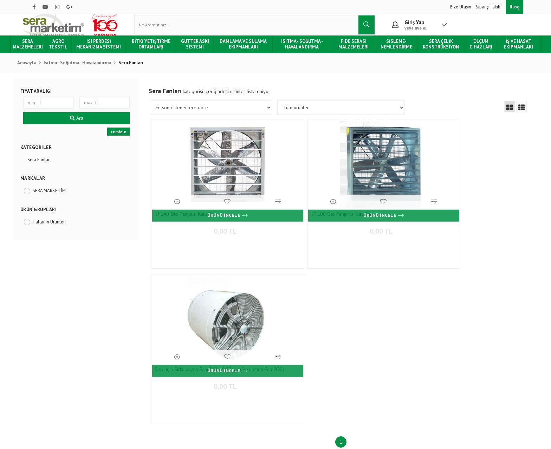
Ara (86, 125)
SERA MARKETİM (62, 197)
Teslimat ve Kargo (131, 353)
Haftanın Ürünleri (62, 229)
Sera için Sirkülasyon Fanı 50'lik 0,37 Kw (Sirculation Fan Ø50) (377, 219)
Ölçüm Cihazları (467, 50)
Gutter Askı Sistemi (202, 50)
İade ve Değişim (128, 363)
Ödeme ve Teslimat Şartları (139, 332)
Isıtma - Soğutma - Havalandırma (301, 50)
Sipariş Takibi (489, 7)
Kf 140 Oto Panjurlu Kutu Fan (194, 217)
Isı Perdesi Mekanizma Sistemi (112, 50)
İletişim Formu (207, 343)
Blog (515, 7)
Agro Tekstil (74, 50)
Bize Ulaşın (461, 7)
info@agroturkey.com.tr (305, 379)
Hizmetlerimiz (46, 343)
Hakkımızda (44, 332)
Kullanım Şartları (129, 384)
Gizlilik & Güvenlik (131, 374)
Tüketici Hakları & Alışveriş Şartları (66, 363)
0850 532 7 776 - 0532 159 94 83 (310, 365)
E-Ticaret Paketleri (272, 440)
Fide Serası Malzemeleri (349, 50)
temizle (126, 138)
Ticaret (240, 440)
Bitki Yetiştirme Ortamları (161, 50)
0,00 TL (202, 232)
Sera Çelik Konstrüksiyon (430, 50)
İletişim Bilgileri (208, 332)
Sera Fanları (52, 166)
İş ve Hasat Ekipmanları (502, 50)
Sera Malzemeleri (45, 50)
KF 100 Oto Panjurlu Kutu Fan (285, 217)
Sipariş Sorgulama (130, 343)
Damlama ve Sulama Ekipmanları (246, 50)
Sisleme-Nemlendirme (389, 50)
